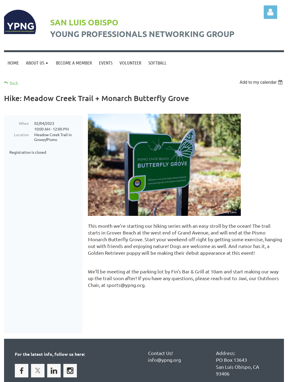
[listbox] (261, 82)
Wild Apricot (220, 375)
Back (14, 82)
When (24, 123)
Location (21, 134)
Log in (270, 12)
